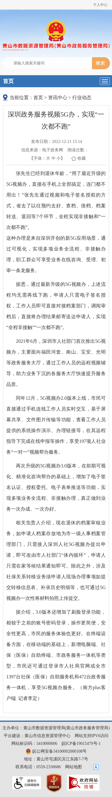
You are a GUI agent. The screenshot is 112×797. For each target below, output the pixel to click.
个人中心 (100, 5)
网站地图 (73, 767)
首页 (8, 81)
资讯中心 (57, 97)
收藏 (81, 158)
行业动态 (81, 97)
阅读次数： (77, 150)
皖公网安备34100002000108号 (56, 751)
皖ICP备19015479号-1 (81, 743)
